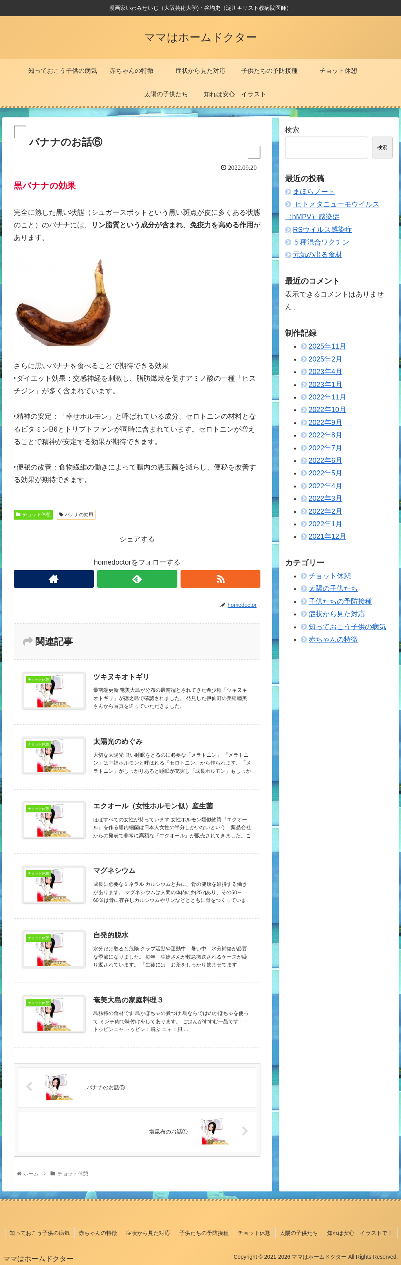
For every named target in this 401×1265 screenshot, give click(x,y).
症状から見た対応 (337, 614)
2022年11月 (327, 397)
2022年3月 (325, 498)
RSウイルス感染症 (322, 230)
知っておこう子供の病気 (347, 627)
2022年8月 (325, 435)
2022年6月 (325, 460)
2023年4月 (325, 372)
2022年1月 (325, 524)
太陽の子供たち (333, 588)
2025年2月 (325, 359)
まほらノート (314, 192)
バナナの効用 (76, 514)
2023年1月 (325, 385)
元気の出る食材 (317, 255)
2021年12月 (327, 536)
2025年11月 (327, 346)
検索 (292, 130)
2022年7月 (325, 448)
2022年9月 (325, 422)
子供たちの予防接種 (340, 601)
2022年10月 (327, 410)
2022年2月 (325, 511)
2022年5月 (325, 473)
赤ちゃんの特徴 (333, 639)
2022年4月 (325, 486)
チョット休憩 (33, 514)
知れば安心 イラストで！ (361, 1233)
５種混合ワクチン (321, 242)
